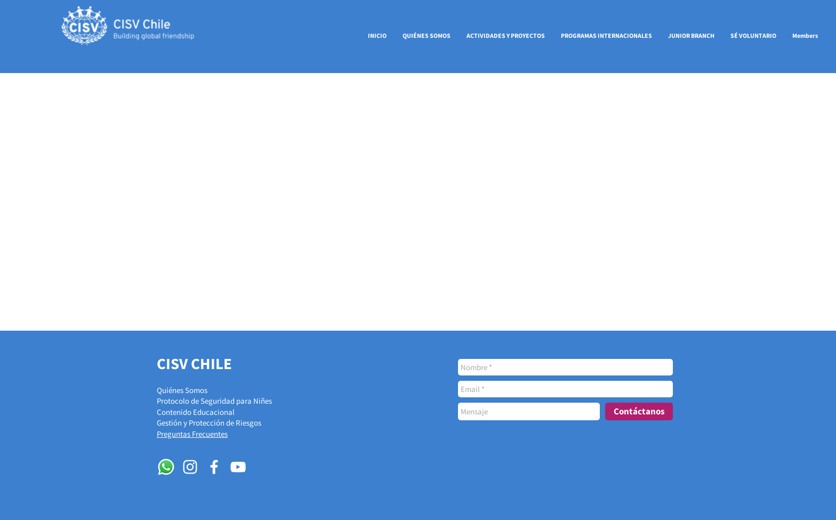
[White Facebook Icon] (214, 467)
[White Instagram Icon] (190, 467)
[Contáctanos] (639, 411)
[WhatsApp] (166, 467)
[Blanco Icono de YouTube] (238, 467)
